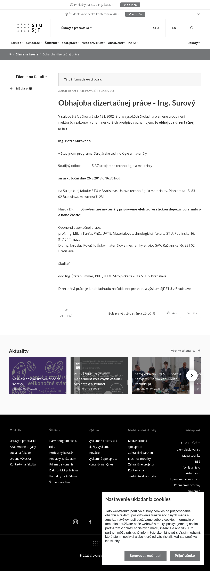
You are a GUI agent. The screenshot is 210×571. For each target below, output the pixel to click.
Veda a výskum (92, 43)
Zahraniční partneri (140, 453)
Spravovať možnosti (145, 555)
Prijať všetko (185, 555)
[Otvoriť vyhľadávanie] (192, 28)
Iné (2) (132, 43)
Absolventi (115, 43)
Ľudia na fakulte (20, 453)
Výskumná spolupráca (103, 459)
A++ (196, 442)
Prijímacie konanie (61, 464)
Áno (172, 313)
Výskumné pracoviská (103, 441)
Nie (192, 313)
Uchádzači (33, 43)
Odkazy (192, 43)
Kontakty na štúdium (63, 476)
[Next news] (192, 375)
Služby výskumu (99, 447)
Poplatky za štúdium (62, 459)
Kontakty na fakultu (23, 464)
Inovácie (94, 453)
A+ (187, 442)
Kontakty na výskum (102, 464)
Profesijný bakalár (61, 453)
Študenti (51, 43)
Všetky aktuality (183, 351)
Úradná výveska (20, 459)
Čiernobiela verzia (188, 450)
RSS (197, 461)
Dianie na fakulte (27, 54)
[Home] (10, 54)
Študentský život (60, 482)
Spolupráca (69, 43)
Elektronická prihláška (63, 470)
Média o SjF (24, 88)
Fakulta (16, 43)
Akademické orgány (23, 447)
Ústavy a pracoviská (75, 28)
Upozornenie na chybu (185, 479)
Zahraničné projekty (141, 464)
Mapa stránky (191, 455)
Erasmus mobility (139, 459)
